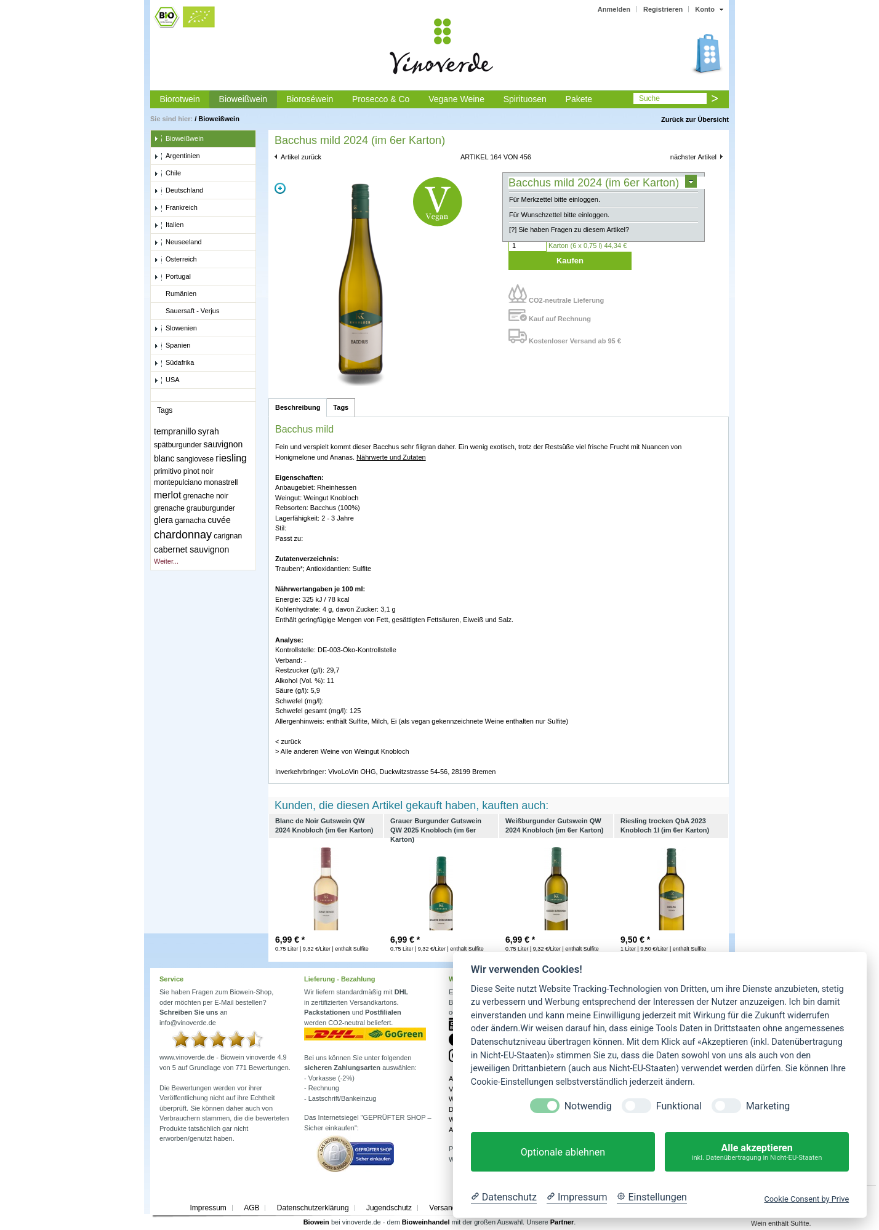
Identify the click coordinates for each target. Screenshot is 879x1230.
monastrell (221, 482)
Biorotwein (179, 99)
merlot (167, 495)
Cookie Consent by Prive (806, 1199)
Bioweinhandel (426, 1222)
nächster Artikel (693, 157)
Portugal (172, 277)
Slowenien (175, 328)
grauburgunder (211, 508)
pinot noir (198, 471)
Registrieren (663, 9)
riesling (231, 458)
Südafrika (174, 363)
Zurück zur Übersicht (695, 119)
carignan (228, 536)
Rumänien (175, 294)
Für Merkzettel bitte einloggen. (554, 199)
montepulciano (178, 482)
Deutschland (178, 190)
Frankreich (176, 208)
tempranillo (175, 431)
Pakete (579, 99)
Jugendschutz (389, 1208)
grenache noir (205, 496)
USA (167, 380)
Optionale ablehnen (563, 1152)
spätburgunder (177, 445)
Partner (562, 1222)
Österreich (175, 259)
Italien (168, 225)
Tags (340, 407)
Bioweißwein (243, 99)
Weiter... (166, 561)
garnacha (190, 520)
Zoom (280, 188)
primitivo (168, 471)
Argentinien (177, 156)
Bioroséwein (309, 99)
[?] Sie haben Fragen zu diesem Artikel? (569, 229)
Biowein (316, 1222)
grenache (169, 508)
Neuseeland (178, 242)
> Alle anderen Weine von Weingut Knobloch (342, 751)
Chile (167, 173)
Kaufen (570, 260)
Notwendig (588, 1106)
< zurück (288, 741)
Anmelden (614, 9)
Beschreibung (297, 407)
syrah (208, 431)
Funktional (679, 1106)
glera (163, 520)
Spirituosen (525, 99)
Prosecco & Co (380, 99)
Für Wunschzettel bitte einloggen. (559, 214)
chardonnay (183, 535)
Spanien (172, 345)
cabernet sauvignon (191, 549)
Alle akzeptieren (756, 1152)
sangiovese (195, 459)
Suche (649, 98)
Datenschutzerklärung (313, 1208)
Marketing (768, 1106)
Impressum (208, 1208)
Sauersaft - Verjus (186, 311)
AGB (251, 1208)
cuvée (218, 520)
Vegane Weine (456, 99)
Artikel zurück (301, 157)
